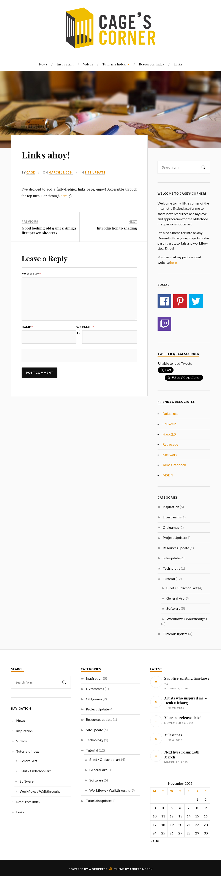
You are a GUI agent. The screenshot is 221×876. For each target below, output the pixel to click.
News (43, 64)
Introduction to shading (117, 228)
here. (173, 262)
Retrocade (170, 444)
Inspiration (65, 64)
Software (173, 608)
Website (79, 330)
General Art (175, 598)
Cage (30, 172)
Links (178, 64)
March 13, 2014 (61, 172)
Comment (31, 274)
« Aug (154, 841)
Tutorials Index (114, 64)
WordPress (98, 869)
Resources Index (151, 64)
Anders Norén (141, 869)
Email (88, 327)
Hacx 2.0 (169, 434)
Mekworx (170, 455)
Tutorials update (175, 634)
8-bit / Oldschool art (181, 588)
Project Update (174, 537)
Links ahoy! (47, 154)
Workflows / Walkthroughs (186, 619)
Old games (171, 527)
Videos (88, 64)
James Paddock (174, 465)
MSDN (168, 475)
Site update (95, 172)
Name (27, 327)
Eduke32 (169, 424)
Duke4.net (170, 413)
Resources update (176, 548)
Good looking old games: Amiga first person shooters (49, 230)
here (64, 196)
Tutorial (169, 579)
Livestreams (172, 517)
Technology (171, 568)
